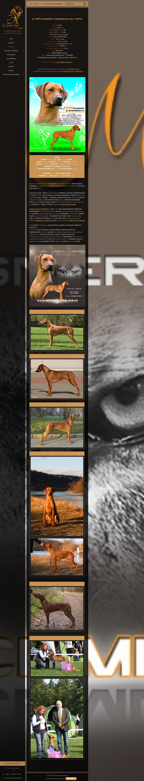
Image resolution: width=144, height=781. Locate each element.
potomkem (70, 218)
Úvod (11, 39)
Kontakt (11, 66)
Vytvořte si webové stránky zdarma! (56, 778)
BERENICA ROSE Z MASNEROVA (73, 71)
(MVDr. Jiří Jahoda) (62, 34)
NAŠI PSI (11, 47)
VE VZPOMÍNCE (11, 59)
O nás (11, 62)
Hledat (84, 3)
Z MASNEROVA (52, 184)
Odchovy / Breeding (11, 51)
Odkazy (11, 70)
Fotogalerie (11, 55)
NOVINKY (11, 43)
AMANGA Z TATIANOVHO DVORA (46, 220)
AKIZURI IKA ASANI (72, 69)
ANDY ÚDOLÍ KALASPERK (77, 220)
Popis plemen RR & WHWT (11, 74)
